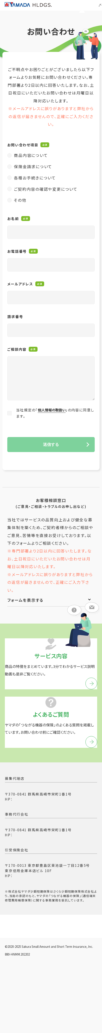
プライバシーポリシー (23, 957)
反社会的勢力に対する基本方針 (32, 967)
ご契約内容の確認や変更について (45, 193)
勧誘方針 (56, 957)
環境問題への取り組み (66, 978)
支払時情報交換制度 (22, 978)
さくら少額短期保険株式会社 (32, 890)
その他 (20, 204)
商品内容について (31, 159)
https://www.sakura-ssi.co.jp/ (42, 906)
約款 (44, 989)
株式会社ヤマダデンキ (26, 818)
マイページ (75, 10)
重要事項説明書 (18, 989)
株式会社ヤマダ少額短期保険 (32, 854)
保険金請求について (33, 170)
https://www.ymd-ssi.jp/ (37, 865)
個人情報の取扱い (53, 414)
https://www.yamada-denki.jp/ (43, 830)
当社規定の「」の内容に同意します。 (55, 417)
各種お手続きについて (35, 182)
